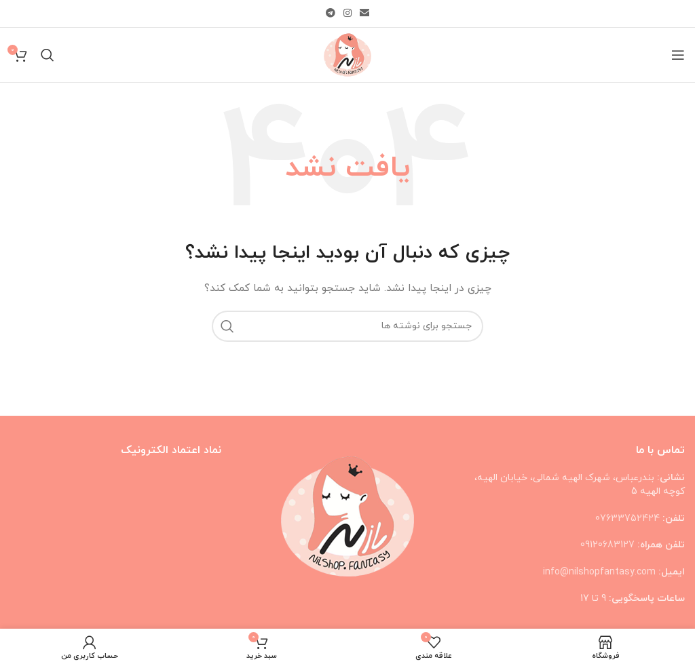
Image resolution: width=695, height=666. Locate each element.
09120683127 (607, 544)
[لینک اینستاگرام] (347, 14)
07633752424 (627, 518)
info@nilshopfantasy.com (599, 572)
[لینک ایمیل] (364, 14)
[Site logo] (347, 53)
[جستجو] (47, 54)
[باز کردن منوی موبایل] (678, 54)
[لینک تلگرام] (330, 14)
